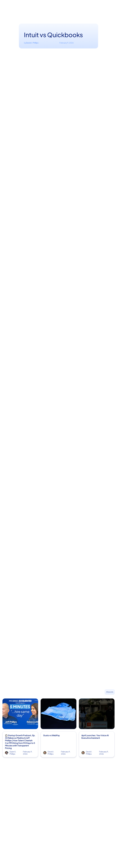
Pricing (71, 8)
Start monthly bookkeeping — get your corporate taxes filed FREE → (58, 2)
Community (61, 8)
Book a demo (82, 8)
